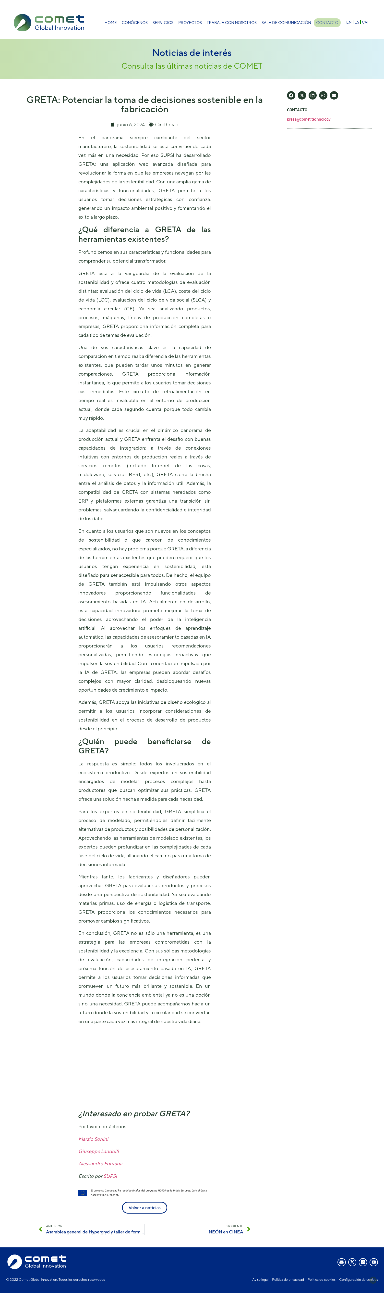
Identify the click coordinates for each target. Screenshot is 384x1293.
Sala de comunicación (285, 22)
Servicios (162, 22)
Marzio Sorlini (93, 1139)
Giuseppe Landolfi (98, 1151)
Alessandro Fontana (100, 1163)
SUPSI (110, 1176)
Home (110, 22)
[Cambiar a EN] (349, 22)
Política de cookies (322, 1279)
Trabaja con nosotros (231, 22)
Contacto (327, 22)
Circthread (167, 124)
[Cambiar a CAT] (365, 22)
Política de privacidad (288, 1279)
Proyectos (189, 22)
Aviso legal (260, 1279)
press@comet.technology (309, 119)
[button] (291, 95)
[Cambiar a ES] (357, 22)
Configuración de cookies (358, 1279)
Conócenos (134, 22)
